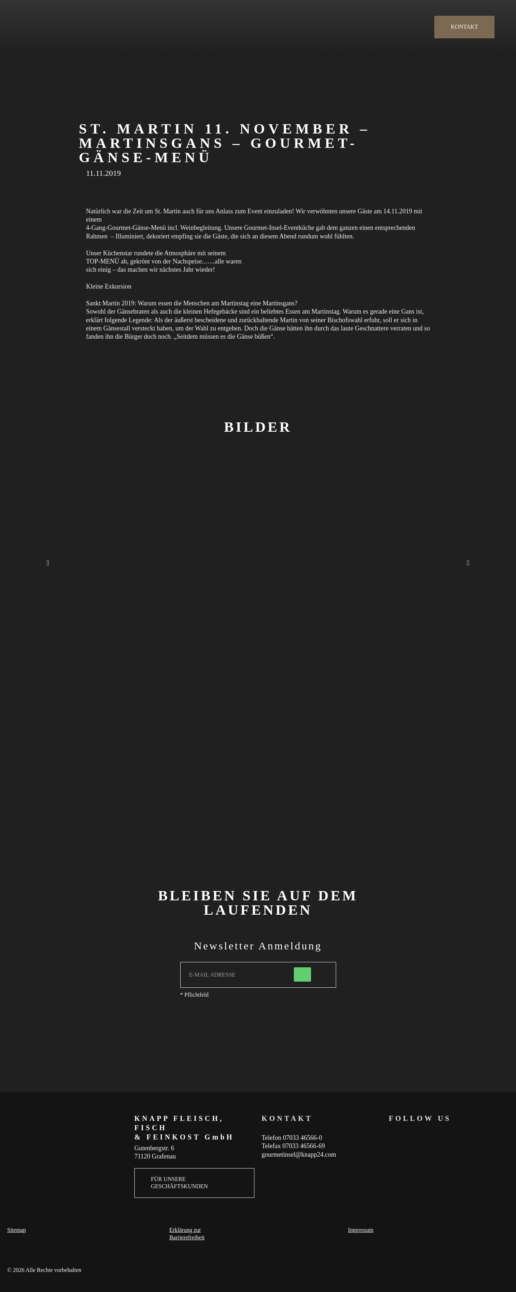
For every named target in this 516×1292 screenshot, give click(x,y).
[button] (48, 562)
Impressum (360, 1230)
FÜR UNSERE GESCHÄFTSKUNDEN (179, 1183)
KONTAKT (464, 27)
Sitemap (16, 1230)
